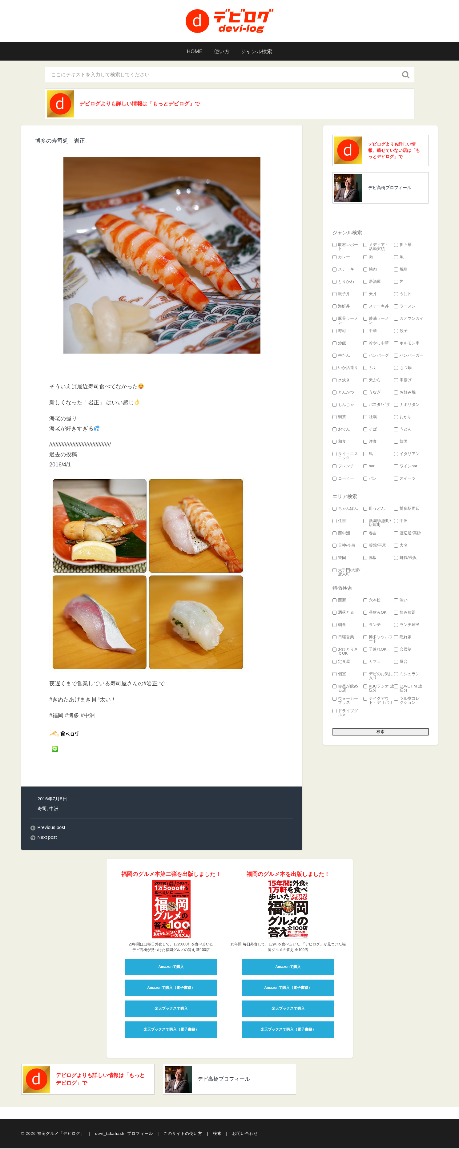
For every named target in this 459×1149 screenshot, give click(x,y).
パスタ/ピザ (376, 405)
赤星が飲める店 (345, 689)
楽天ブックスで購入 (171, 1009)
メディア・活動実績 (376, 248)
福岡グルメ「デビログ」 (61, 1134)
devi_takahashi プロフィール (124, 1134)
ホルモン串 (407, 344)
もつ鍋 (403, 368)
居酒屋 (372, 282)
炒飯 (339, 344)
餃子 (401, 332)
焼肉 (370, 270)
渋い (401, 601)
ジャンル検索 (258, 51)
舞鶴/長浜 (405, 559)
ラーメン (405, 307)
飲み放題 (405, 613)
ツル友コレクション (407, 701)
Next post (48, 838)
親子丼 (341, 295)
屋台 (401, 662)
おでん (341, 430)
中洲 (53, 809)
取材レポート (345, 248)
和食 (339, 442)
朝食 (339, 626)
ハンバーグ (376, 356)
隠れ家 (403, 638)
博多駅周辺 (407, 509)
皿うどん (374, 509)
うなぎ (372, 393)
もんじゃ (343, 405)
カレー (341, 258)
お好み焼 (405, 393)
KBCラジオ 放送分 (378, 689)
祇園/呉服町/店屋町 (377, 524)
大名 (401, 546)
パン (370, 479)
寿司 (42, 809)
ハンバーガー (409, 356)
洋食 (370, 442)
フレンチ (343, 467)
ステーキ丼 (376, 307)
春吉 (370, 534)
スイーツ (405, 479)
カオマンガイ (409, 319)
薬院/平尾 (374, 546)
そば (370, 430)
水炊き (341, 381)
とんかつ (343, 393)
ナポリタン (407, 405)
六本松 (372, 601)
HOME (192, 51)
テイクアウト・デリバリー (378, 703)
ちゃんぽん (345, 509)
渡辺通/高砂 (407, 534)
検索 (217, 1134)
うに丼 (403, 295)
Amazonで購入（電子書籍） (171, 988)
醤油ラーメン (376, 321)
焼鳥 (401, 270)
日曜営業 (343, 638)
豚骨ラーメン (345, 321)
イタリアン (407, 455)
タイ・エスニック (345, 457)
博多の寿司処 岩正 (60, 142)
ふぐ (370, 368)
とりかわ (343, 282)
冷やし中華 (376, 344)
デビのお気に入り (378, 677)
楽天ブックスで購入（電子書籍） (171, 1030)
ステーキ (343, 270)
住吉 (339, 522)
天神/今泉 (343, 546)
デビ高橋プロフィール (389, 188)
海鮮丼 (341, 307)
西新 (339, 601)
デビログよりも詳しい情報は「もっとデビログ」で (144, 104)
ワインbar (405, 467)
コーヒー (343, 479)
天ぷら (372, 381)
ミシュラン (407, 675)
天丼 (370, 295)
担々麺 (403, 246)
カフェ (372, 662)
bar (369, 467)
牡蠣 (370, 418)
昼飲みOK (375, 613)
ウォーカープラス (345, 701)
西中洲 (341, 534)
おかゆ (403, 418)
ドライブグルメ (345, 714)
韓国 (401, 442)
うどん (403, 430)
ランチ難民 (407, 626)
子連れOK (375, 650)
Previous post (52, 828)
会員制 (403, 650)
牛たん (341, 356)
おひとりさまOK (345, 652)
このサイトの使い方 (182, 1134)
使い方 (221, 51)
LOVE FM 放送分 (408, 689)
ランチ (372, 626)
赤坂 (370, 559)
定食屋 (341, 662)
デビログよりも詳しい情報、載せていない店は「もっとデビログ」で (394, 151)
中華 (370, 332)
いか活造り (345, 368)
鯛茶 (339, 418)
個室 (339, 675)
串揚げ (403, 381)
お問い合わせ (245, 1134)
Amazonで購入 (171, 967)
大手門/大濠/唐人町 (346, 573)
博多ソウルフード (378, 640)
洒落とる (343, 613)
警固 (339, 559)
